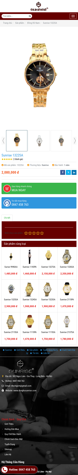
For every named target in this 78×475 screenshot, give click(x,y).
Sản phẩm (32, 350)
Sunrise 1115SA (48, 332)
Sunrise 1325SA (11, 299)
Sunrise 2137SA (67, 332)
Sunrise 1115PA (30, 332)
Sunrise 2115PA (67, 299)
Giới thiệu (19, 350)
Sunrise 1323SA (48, 299)
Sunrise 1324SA (30, 299)
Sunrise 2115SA (11, 332)
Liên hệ (45, 353)
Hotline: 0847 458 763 (18, 470)
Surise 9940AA (11, 267)
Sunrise (7, 350)
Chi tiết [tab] (7, 217)
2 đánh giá (17, 159)
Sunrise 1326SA (67, 267)
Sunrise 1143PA (30, 267)
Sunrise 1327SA (48, 267)
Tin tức (34, 353)
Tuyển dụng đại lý (49, 350)
